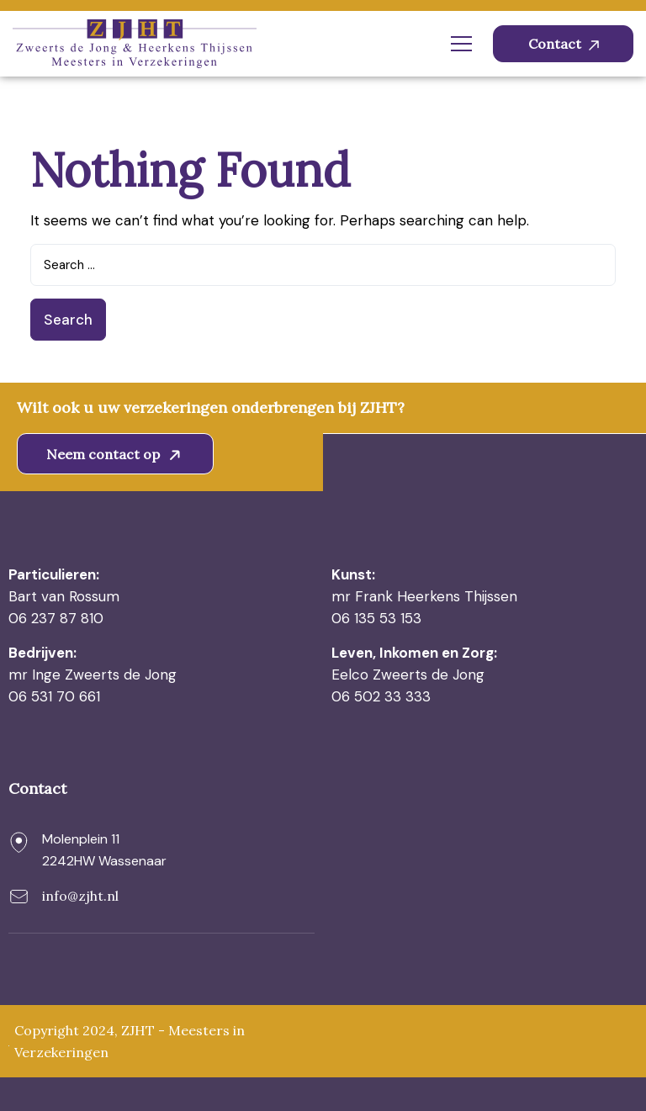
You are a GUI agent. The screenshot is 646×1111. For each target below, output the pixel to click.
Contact (563, 43)
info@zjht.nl (80, 895)
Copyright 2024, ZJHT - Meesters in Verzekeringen (129, 1041)
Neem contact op (117, 454)
